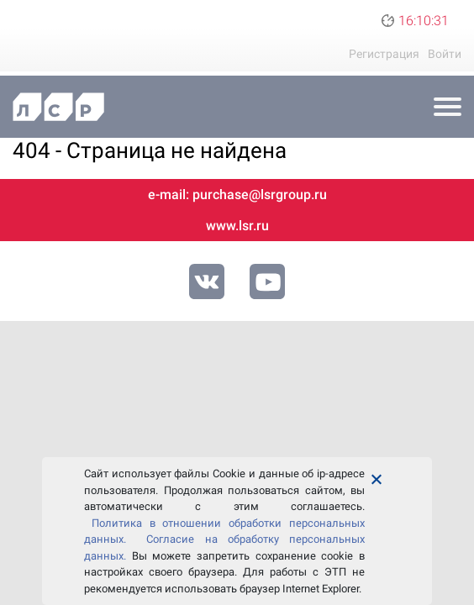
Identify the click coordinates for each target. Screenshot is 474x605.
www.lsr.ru (237, 226)
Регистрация (384, 53)
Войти (444, 53)
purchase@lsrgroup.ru (259, 195)
